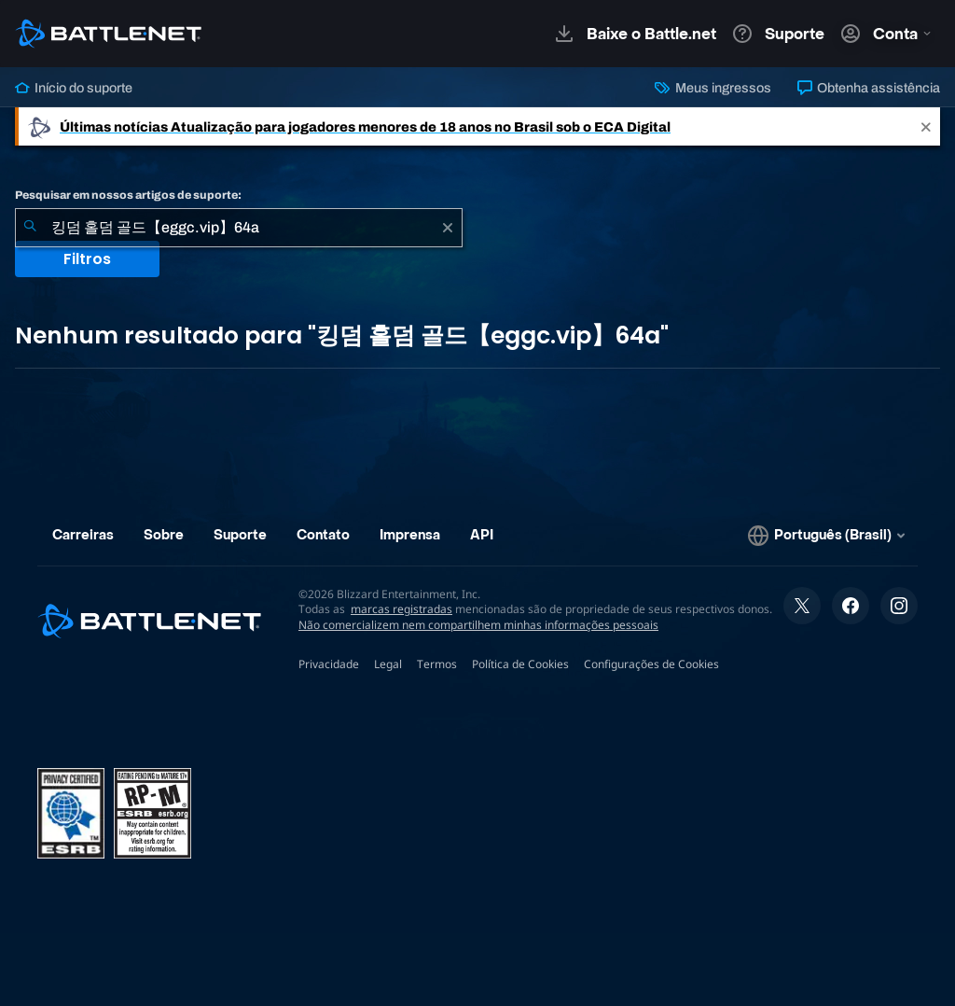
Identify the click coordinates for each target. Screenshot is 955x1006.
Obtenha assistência (868, 87)
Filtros (87, 259)
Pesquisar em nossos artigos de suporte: (128, 195)
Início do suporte (73, 87)
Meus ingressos (712, 87)
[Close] (926, 126)
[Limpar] (448, 227)
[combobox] (239, 227)
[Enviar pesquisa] (30, 227)
